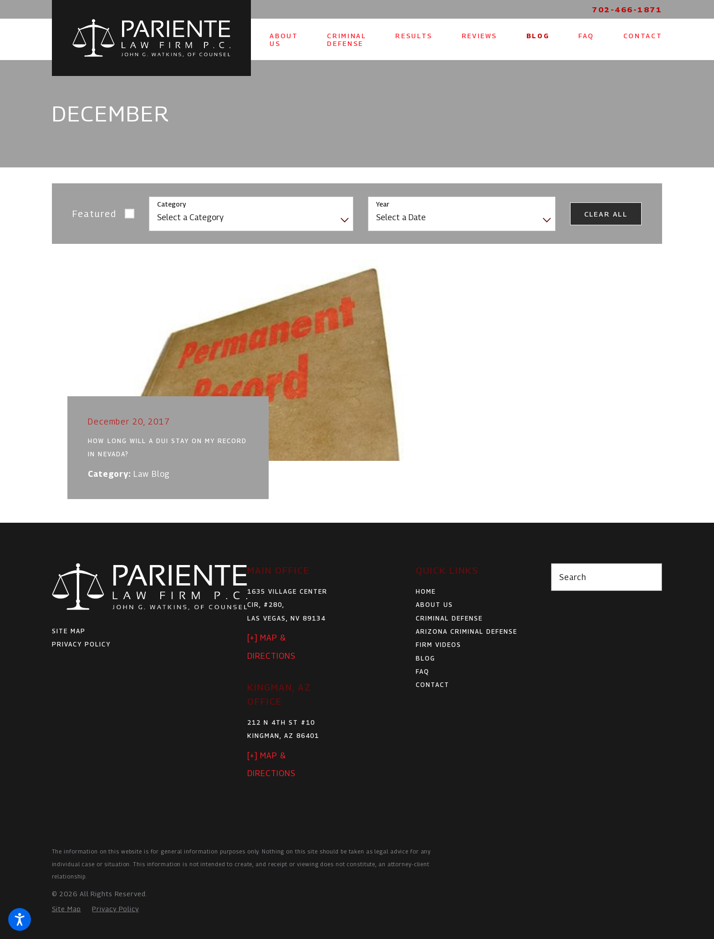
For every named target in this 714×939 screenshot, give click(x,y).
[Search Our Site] (650, 577)
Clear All (605, 214)
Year (382, 204)
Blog (425, 658)
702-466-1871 (627, 9)
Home (426, 591)
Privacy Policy (81, 644)
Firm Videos (438, 644)
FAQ (422, 671)
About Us (434, 604)
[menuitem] (284, 40)
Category (171, 204)
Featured (94, 213)
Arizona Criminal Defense (466, 631)
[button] (19, 919)
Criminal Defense (449, 618)
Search (572, 577)
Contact (432, 684)
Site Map (69, 631)
